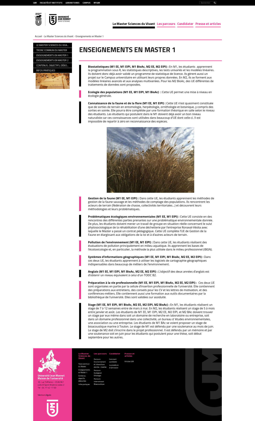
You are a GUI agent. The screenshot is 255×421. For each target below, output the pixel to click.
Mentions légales (44, 395)
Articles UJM (129, 361)
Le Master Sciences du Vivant (134, 23)
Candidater (185, 23)
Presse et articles (208, 23)
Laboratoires (72, 2)
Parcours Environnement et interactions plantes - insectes (100, 363)
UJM (35, 2)
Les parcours (166, 23)
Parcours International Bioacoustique (99, 381)
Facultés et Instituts (51, 2)
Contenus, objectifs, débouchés (82, 378)
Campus (86, 2)
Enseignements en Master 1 (84, 371)
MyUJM (97, 2)
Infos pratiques (84, 384)
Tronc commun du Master (84, 365)
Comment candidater (113, 360)
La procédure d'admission (113, 366)
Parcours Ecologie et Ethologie (98, 373)
